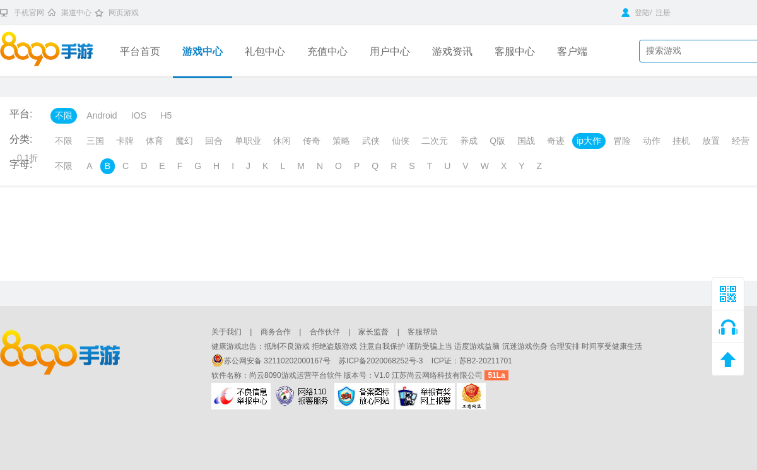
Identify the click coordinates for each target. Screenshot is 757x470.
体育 (154, 141)
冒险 (622, 141)
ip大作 (589, 141)
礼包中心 (265, 51)
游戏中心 (202, 51)
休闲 (282, 141)
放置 (711, 141)
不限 (64, 115)
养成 (469, 141)
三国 (95, 141)
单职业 (248, 141)
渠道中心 (76, 12)
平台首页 (140, 51)
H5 (166, 115)
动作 (651, 141)
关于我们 (226, 331)
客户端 (572, 51)
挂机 (681, 141)
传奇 (311, 141)
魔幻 (184, 141)
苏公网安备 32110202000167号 (271, 360)
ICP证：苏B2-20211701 (471, 360)
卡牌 (125, 141)
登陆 (635, 12)
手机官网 (29, 12)
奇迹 (556, 141)
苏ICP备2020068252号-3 (382, 360)
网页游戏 (124, 12)
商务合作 (276, 331)
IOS (138, 115)
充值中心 (327, 51)
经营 (740, 141)
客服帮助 (423, 331)
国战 (526, 141)
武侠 (371, 141)
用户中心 (390, 51)
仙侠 (400, 141)
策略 (341, 141)
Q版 (497, 141)
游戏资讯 (452, 51)
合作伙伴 (325, 331)
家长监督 (373, 331)
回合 (214, 141)
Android (101, 115)
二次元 (434, 141)
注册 (663, 12)
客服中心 (515, 51)
